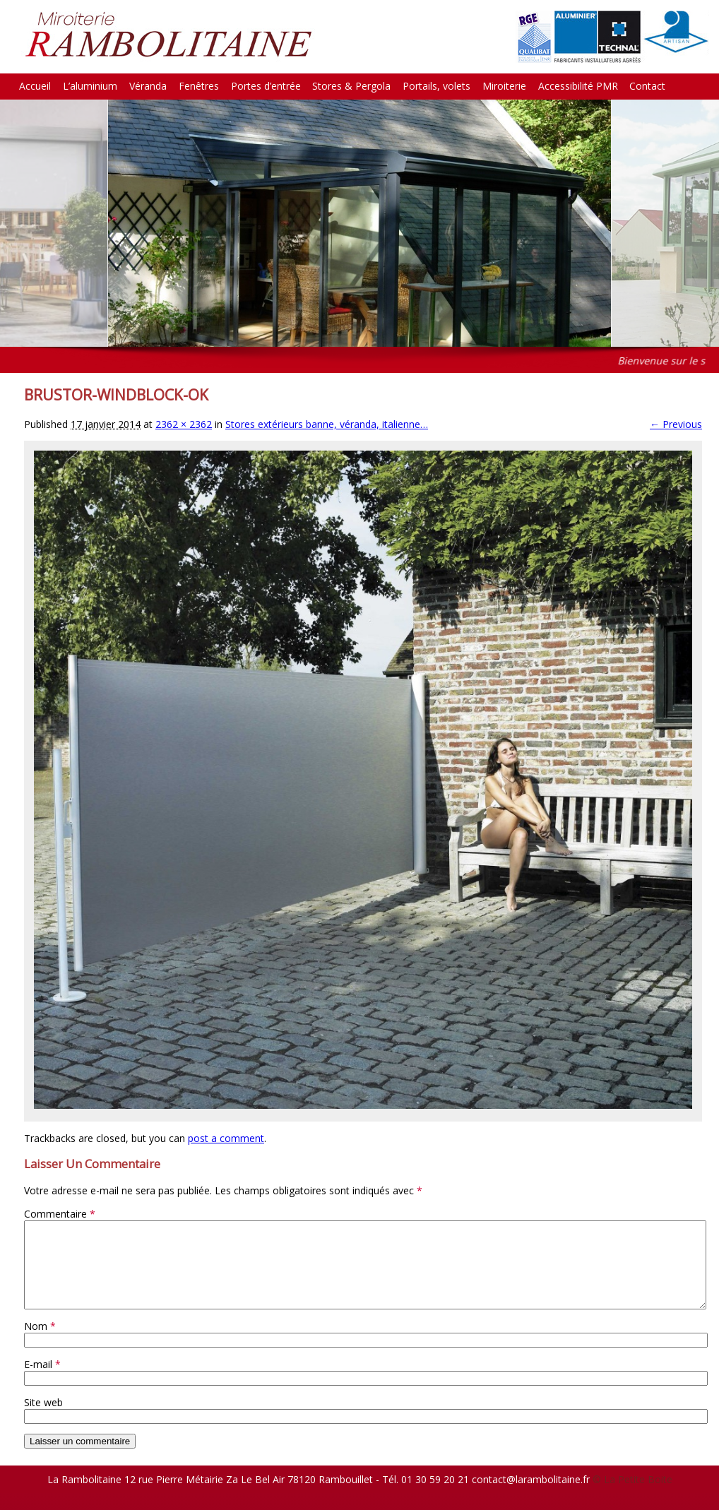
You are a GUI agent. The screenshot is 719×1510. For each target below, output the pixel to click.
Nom (40, 1343)
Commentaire (59, 1213)
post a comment (226, 1138)
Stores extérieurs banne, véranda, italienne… (326, 424)
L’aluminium (90, 86)
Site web (43, 1419)
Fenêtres (199, 86)
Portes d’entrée (266, 86)
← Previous (676, 424)
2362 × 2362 (183, 424)
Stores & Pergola (351, 86)
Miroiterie (504, 86)
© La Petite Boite (632, 1496)
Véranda (148, 86)
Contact (647, 86)
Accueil (35, 86)
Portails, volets (436, 86)
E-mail (42, 1381)
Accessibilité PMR (578, 86)
